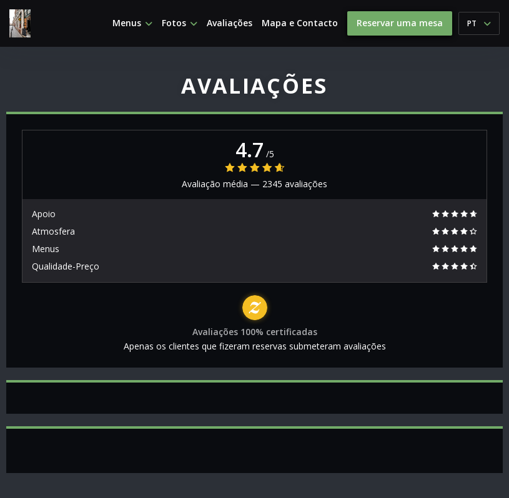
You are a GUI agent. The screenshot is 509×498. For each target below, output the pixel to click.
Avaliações (229, 23)
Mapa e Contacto (300, 23)
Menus (132, 23)
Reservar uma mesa (400, 23)
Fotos (179, 23)
